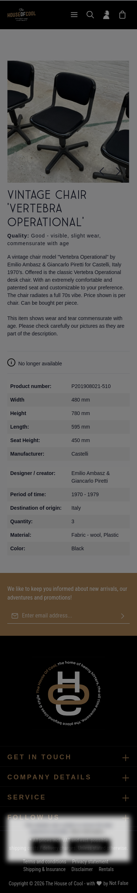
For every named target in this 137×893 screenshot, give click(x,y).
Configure (89, 860)
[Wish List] (122, 14)
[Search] (90, 14)
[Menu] (74, 14)
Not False (118, 883)
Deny (46, 860)
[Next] (118, 171)
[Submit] (123, 616)
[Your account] (106, 14)
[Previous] (101, 171)
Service (26, 797)
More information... (89, 845)
